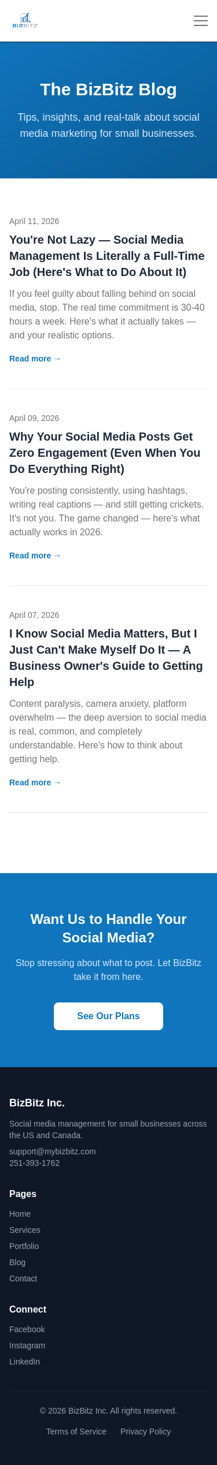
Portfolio (24, 1246)
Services (25, 1230)
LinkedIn (24, 1361)
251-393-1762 (34, 1163)
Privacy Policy (145, 1431)
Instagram (27, 1345)
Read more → (35, 358)
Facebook (27, 1329)
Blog (17, 1262)
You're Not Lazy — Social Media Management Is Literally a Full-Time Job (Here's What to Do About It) (107, 255)
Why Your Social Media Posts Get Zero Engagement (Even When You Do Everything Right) (104, 452)
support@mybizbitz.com (52, 1151)
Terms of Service (76, 1431)
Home (20, 1213)
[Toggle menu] (201, 21)
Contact (23, 1278)
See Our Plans (108, 1016)
